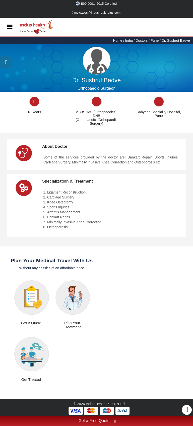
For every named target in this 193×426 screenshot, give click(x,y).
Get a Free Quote (97, 421)
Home (118, 40)
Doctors (142, 40)
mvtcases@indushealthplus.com (96, 12)
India (129, 40)
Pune (155, 40)
